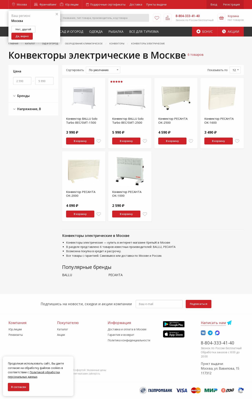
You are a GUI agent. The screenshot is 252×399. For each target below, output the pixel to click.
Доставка (135, 4)
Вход (213, 4)
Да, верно (22, 36)
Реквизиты (15, 335)
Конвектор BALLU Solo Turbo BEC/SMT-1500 (81, 120)
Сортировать (75, 70)
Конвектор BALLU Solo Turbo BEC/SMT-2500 (128, 120)
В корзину (80, 141)
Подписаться (198, 304)
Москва (19, 4)
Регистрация (231, 4)
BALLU (67, 275)
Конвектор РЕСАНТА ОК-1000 (126, 194)
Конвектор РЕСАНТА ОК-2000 (80, 194)
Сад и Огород (71, 31)
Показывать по (217, 70)
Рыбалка (115, 31)
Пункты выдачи (156, 4)
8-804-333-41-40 (217, 343)
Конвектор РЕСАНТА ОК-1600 (219, 120)
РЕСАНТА (115, 275)
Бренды (21, 96)
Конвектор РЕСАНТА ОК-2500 (172, 120)
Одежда (96, 31)
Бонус (205, 31)
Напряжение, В (27, 109)
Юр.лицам (69, 4)
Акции (230, 31)
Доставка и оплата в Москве (127, 329)
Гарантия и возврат (121, 335)
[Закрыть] (57, 14)
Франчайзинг (45, 4)
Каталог (62, 329)
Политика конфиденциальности (129, 340)
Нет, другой (23, 29)
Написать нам (213, 322)
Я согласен (18, 387)
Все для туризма (144, 31)
